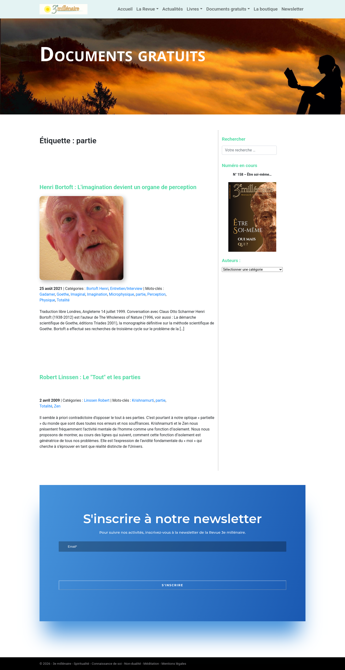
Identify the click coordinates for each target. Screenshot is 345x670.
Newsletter (293, 9)
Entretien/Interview (126, 288)
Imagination (97, 294)
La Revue (145, 9)
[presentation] (95, 566)
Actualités (172, 9)
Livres (193, 9)
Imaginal (78, 294)
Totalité (63, 300)
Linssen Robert (96, 400)
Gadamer (47, 294)
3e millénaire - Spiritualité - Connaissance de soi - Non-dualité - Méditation (106, 663)
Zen (57, 406)
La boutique (266, 9)
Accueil (124, 9)
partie (141, 294)
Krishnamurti (143, 400)
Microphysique (121, 294)
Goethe (63, 294)
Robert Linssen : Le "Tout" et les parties (90, 377)
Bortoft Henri (97, 288)
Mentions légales (173, 663)
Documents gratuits (226, 9)
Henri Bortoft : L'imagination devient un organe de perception (118, 187)
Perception (156, 294)
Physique (47, 300)
